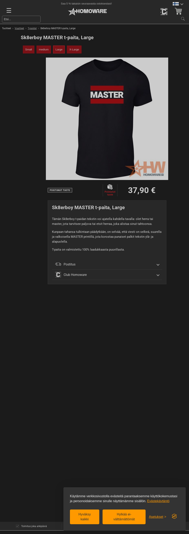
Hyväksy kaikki (84, 517)
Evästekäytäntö (158, 501)
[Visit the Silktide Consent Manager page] (174, 516)
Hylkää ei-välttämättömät (124, 517)
